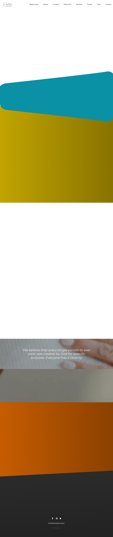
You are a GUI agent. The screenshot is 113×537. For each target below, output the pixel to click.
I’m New (56, 4)
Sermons (79, 4)
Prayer (89, 4)
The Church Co (56, 528)
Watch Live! (34, 4)
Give (99, 4)
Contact (108, 4)
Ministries (67, 4)
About (45, 4)
